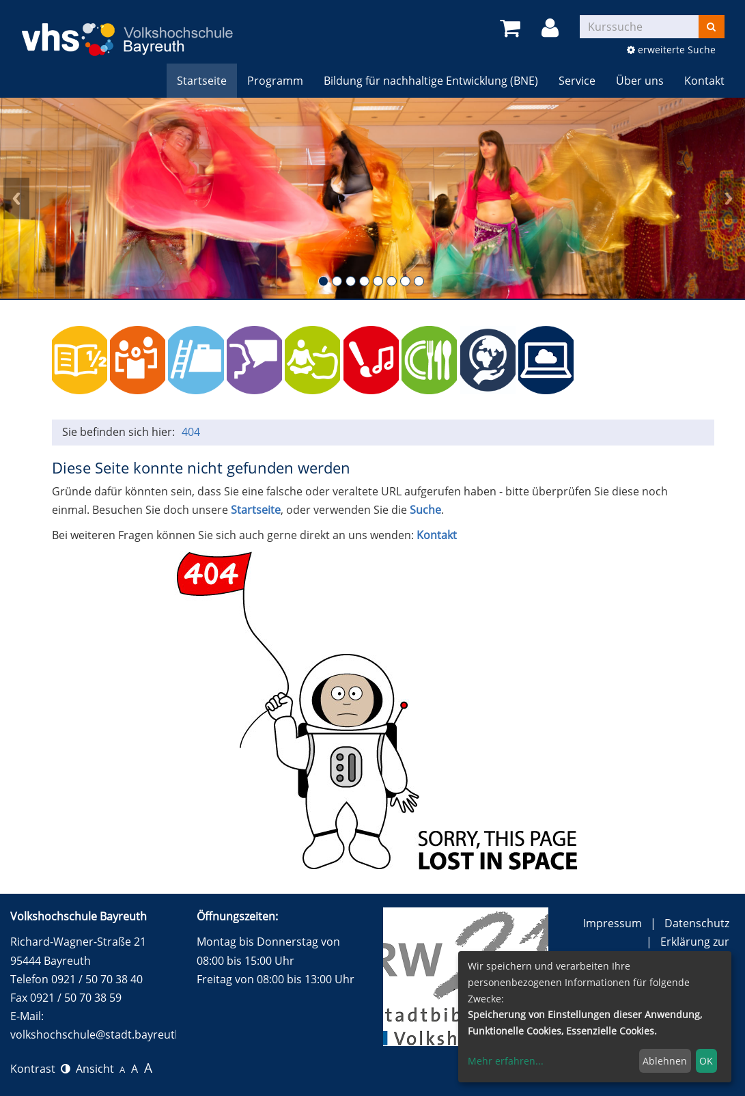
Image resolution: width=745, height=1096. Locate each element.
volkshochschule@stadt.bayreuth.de (103, 1034)
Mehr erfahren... (506, 1060)
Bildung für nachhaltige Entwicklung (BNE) (431, 80)
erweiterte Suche (671, 49)
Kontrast (40, 1068)
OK (706, 1060)
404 (191, 431)
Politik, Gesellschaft (137, 360)
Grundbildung (79, 360)
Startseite (202, 80)
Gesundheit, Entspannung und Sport (312, 360)
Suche (425, 509)
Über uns (640, 80)
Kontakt (704, 80)
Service (577, 80)
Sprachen (254, 360)
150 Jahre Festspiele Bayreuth (604, 360)
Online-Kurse (546, 360)
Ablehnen (665, 1060)
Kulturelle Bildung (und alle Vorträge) (371, 360)
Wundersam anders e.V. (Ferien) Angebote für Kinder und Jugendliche (662, 360)
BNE (488, 360)
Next (729, 198)
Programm (275, 80)
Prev (16, 198)
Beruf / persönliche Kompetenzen (195, 360)
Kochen (429, 360)
